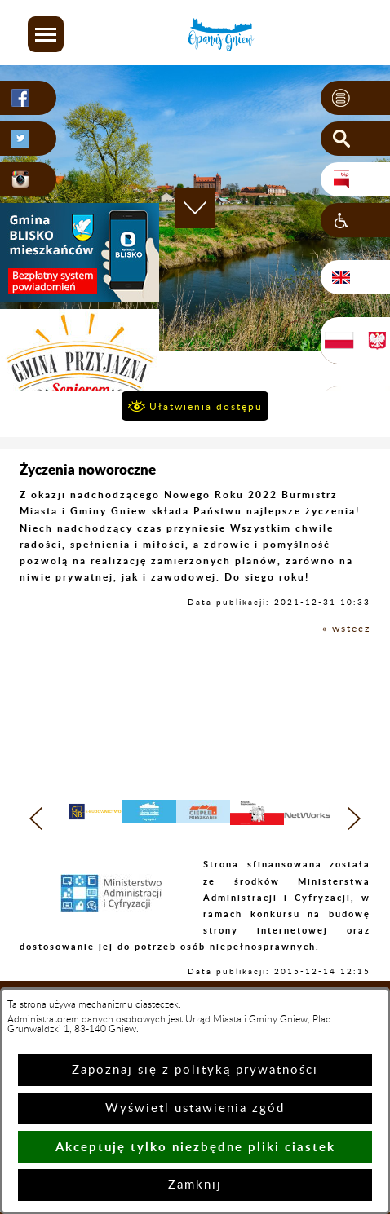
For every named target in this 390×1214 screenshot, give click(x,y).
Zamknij (195, 1185)
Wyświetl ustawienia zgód (195, 1108)
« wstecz (346, 628)
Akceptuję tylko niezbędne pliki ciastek (195, 1146)
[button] (46, 34)
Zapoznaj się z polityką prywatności (195, 1070)
